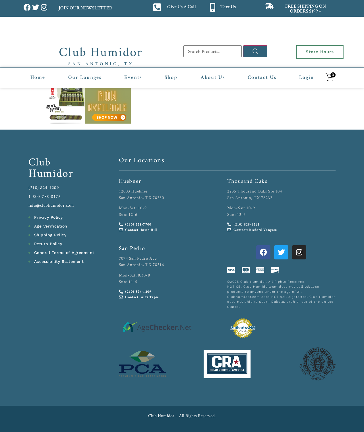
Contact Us (262, 77)
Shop (171, 77)
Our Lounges (85, 77)
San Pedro (132, 248)
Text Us (228, 7)
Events (133, 77)
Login (306, 77)
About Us (212, 77)
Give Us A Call (181, 7)
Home (37, 77)
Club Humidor (101, 51)
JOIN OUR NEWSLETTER (85, 8)
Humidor (50, 172)
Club (39, 162)
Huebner (130, 181)
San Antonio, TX (101, 64)
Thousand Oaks (247, 181)
